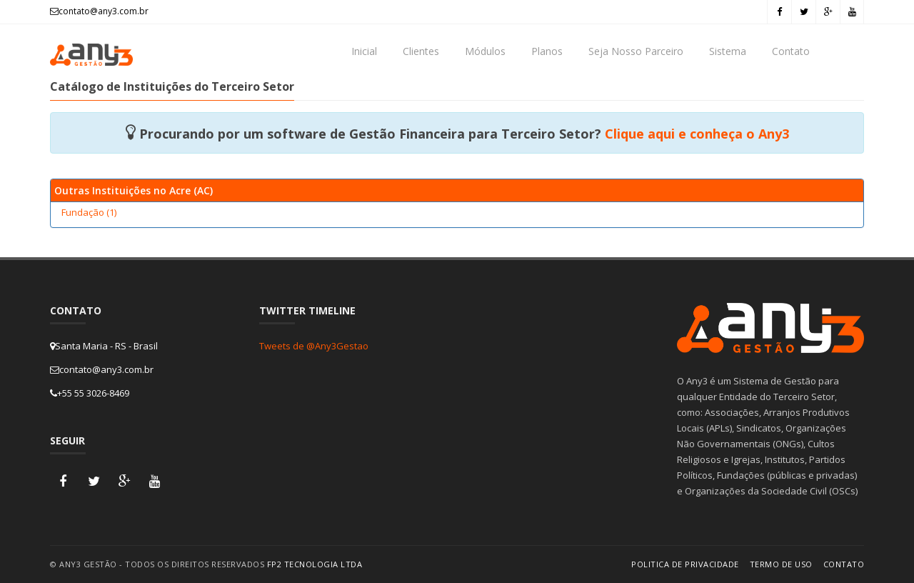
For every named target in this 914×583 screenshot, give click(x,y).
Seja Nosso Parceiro (635, 51)
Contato (791, 51)
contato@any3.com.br (99, 11)
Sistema (727, 51)
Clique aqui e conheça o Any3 (697, 133)
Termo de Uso (781, 564)
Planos (547, 51)
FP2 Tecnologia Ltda (315, 564)
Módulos (485, 51)
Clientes (421, 51)
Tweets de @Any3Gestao (313, 345)
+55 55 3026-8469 (89, 393)
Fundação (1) (88, 212)
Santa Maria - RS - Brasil (104, 345)
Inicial (364, 51)
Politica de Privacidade (685, 564)
